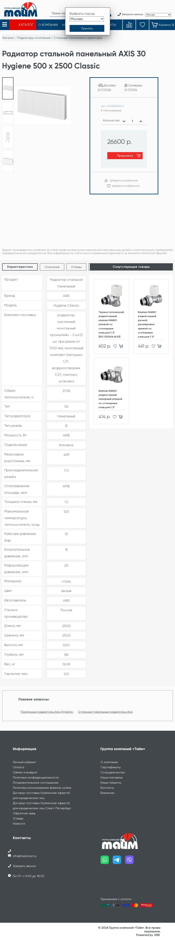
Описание (52, 267)
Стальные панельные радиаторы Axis (105, 711)
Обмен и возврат (25, 772)
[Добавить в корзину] (122, 346)
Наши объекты (110, 782)
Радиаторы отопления (34, 37)
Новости (19, 823)
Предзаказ (125, 155)
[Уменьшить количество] (124, 121)
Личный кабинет (24, 762)
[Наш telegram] (119, 861)
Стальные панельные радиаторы (78, 37)
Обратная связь (24, 813)
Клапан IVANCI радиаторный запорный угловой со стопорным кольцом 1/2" (110, 399)
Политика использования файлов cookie (42, 787)
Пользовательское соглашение (35, 782)
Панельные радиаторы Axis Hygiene (47, 711)
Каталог (8, 37)
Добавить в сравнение (124, 180)
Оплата (18, 767)
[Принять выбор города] (87, 28)
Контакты (107, 787)
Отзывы (76, 267)
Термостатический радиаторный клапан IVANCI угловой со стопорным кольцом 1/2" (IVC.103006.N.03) (111, 324)
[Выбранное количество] (132, 121)
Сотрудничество (112, 772)
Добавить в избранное (126, 185)
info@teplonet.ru (24, 856)
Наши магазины (111, 777)
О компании (109, 762)
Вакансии (107, 792)
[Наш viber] (131, 861)
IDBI (157, 935)
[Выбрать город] (87, 18)
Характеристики (20, 267)
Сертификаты (110, 767)
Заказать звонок (24, 866)
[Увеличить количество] (141, 121)
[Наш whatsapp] (106, 861)
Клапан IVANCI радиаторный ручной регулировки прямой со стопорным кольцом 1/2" (147, 324)
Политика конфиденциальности (36, 777)
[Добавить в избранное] (114, 346)
